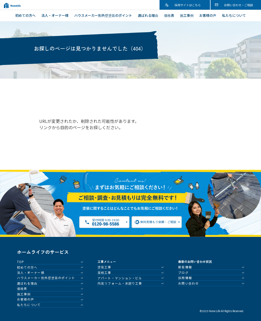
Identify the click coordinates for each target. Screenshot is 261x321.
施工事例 (187, 15)
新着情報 (185, 267)
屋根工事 (104, 272)
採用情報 (185, 277)
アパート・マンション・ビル (120, 278)
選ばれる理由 (148, 15)
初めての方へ (25, 15)
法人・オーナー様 (55, 15)
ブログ (183, 272)
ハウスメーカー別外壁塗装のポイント (103, 15)
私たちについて (234, 15)
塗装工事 (104, 267)
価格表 (169, 15)
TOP (20, 261)
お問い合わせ (188, 283)
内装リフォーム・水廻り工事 (120, 283)
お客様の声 (207, 15)
